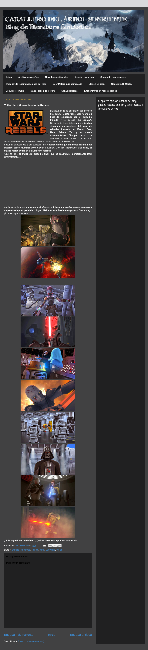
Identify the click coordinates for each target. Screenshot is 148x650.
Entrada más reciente (18, 634)
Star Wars (50, 550)
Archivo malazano (84, 77)
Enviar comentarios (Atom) (31, 641)
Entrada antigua (81, 634)
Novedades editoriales (56, 77)
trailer (59, 550)
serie (42, 550)
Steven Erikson (97, 84)
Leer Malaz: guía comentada (67, 84)
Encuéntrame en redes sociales (100, 91)
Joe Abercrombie (15, 91)
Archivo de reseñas (28, 77)
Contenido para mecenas (113, 77)
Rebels (35, 550)
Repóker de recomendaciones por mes (26, 84)
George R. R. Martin (121, 84)
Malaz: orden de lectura (42, 91)
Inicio (9, 77)
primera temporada (21, 550)
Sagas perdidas (69, 91)
